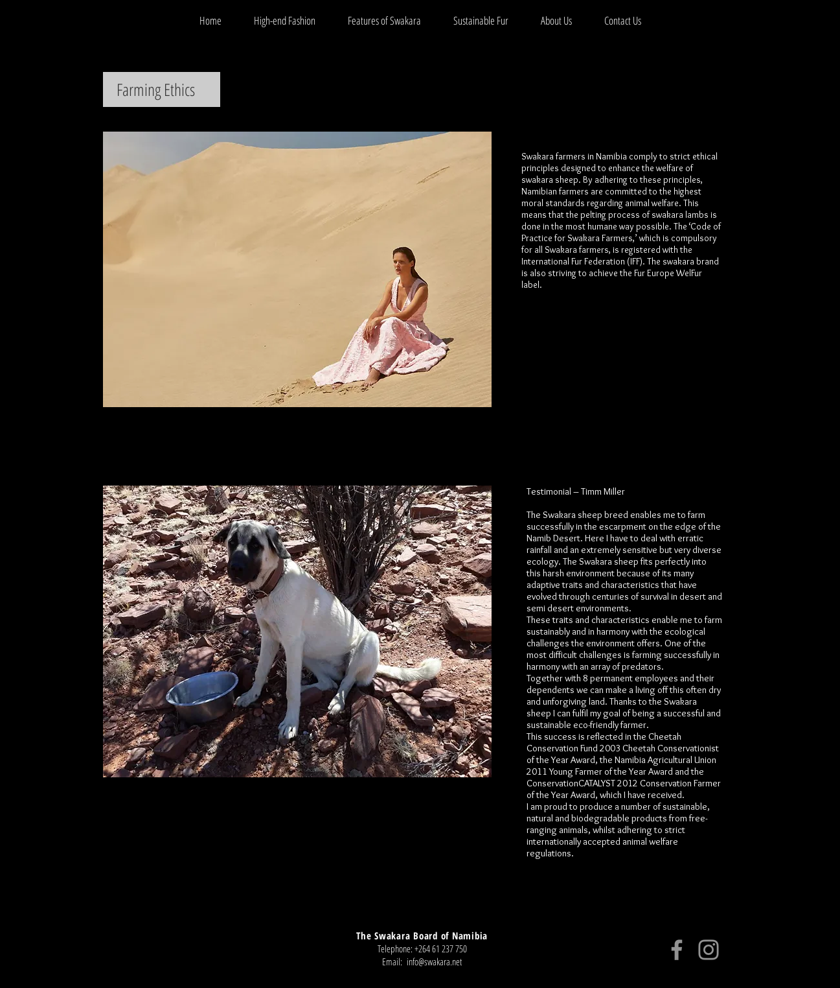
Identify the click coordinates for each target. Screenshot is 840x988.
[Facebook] (676, 949)
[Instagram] (708, 949)
